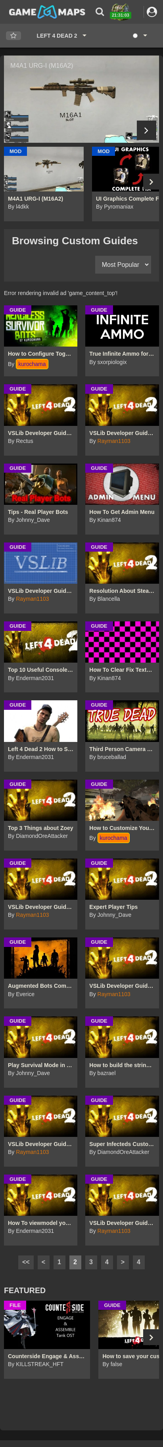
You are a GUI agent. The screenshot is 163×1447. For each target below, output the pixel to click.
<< (26, 1262)
